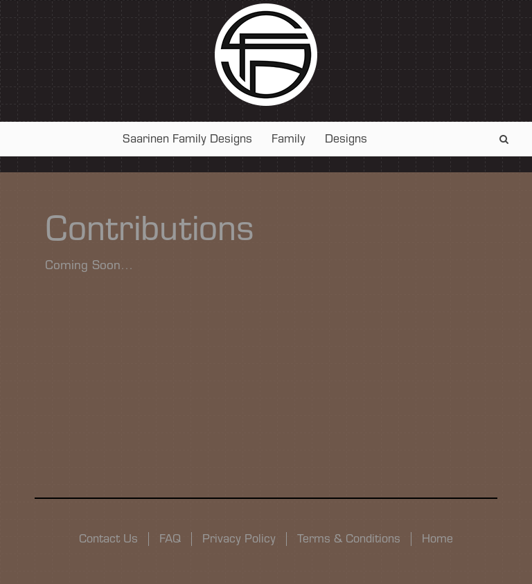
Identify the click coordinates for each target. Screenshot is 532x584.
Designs (346, 138)
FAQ (170, 538)
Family (288, 138)
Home (437, 538)
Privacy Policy (239, 538)
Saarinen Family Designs (187, 138)
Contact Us (108, 538)
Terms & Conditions (348, 538)
